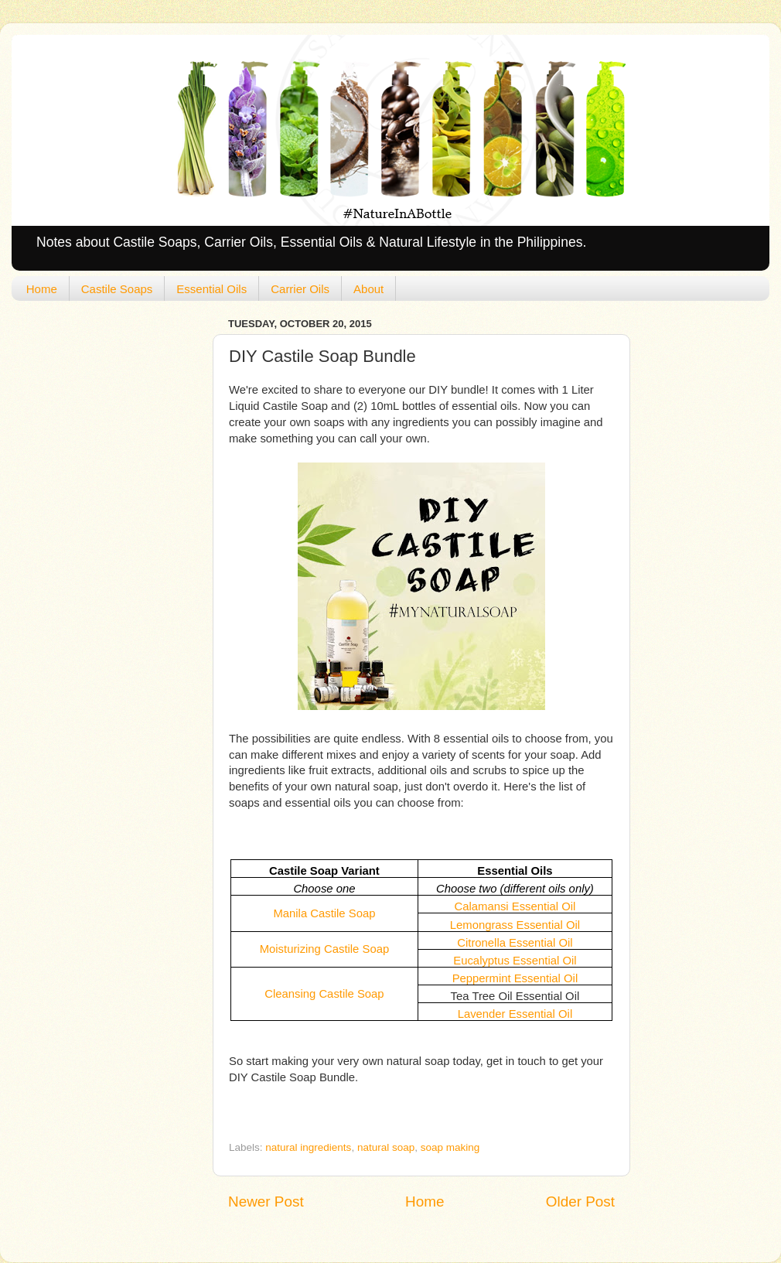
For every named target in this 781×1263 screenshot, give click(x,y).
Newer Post (266, 1201)
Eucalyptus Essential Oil (514, 960)
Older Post (580, 1201)
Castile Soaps (117, 288)
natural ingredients (308, 1147)
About (368, 288)
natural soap (385, 1147)
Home (41, 288)
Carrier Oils (300, 288)
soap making (450, 1147)
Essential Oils (211, 288)
